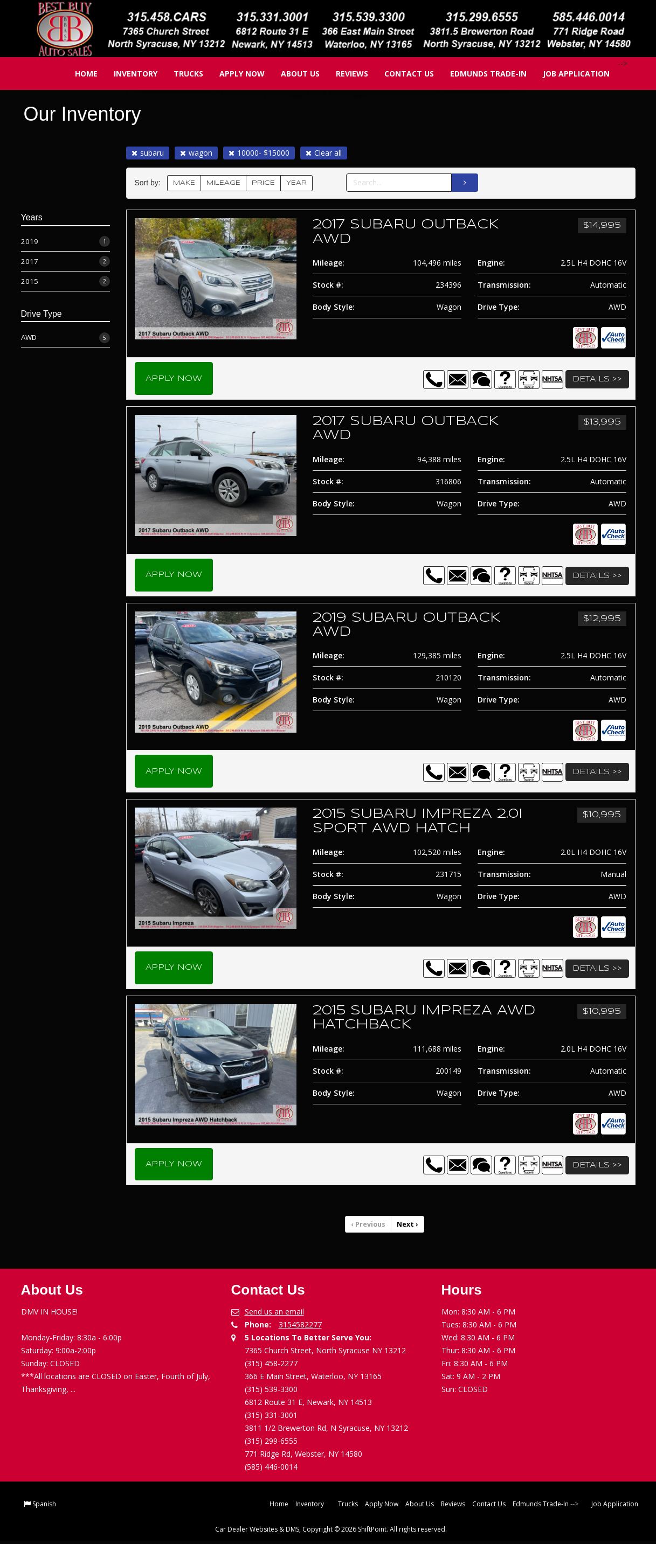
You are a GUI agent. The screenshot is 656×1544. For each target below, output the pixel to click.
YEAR (296, 183)
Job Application (568, 73)
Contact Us (401, 73)
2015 (65, 281)
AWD (65, 337)
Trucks (180, 73)
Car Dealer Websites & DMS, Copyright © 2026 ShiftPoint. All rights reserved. (331, 1531)
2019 (65, 241)
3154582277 (300, 1327)
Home (78, 73)
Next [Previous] (407, 1227)
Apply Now (234, 73)
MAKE (184, 183)
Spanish (44, 1506)
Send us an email (274, 1314)
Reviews (344, 73)
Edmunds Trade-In (480, 73)
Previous (369, 1227)
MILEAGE (223, 183)
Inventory (127, 73)
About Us (292, 73)
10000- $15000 (259, 153)
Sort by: (150, 183)
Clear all (324, 153)
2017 (65, 261)
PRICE (263, 183)
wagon (196, 153)
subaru (148, 153)
